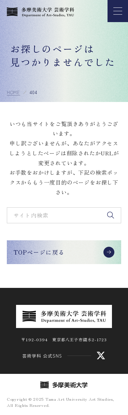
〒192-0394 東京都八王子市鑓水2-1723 (64, 339)
